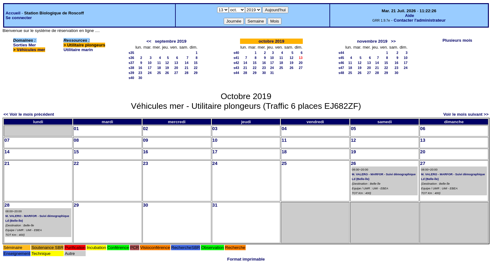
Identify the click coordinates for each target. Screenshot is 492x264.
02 (145, 128)
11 (159, 63)
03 (214, 128)
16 (140, 68)
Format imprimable (246, 259)
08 (76, 140)
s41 (236, 58)
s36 (131, 58)
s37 (131, 63)
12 (167, 63)
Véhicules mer (31, 49)
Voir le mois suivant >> (466, 114)
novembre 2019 (372, 41)
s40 (131, 78)
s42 (236, 63)
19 (167, 68)
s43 (236, 68)
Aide (409, 15)
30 (140, 78)
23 (140, 73)
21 (186, 68)
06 (422, 128)
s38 (131, 68)
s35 (131, 53)
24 (150, 73)
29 (196, 73)
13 (176, 63)
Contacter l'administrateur (420, 20)
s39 (131, 73)
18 (159, 68)
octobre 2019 (271, 41)
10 (150, 63)
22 (196, 68)
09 (145, 140)
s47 (341, 68)
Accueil (13, 13)
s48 (341, 73)
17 (150, 68)
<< (149, 41)
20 (176, 68)
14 (186, 63)
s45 (341, 58)
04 (283, 128)
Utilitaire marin (78, 49)
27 (176, 73)
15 (196, 63)
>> (393, 41)
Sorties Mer (24, 45)
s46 (341, 63)
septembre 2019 (170, 41)
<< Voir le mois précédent (28, 114)
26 (167, 73)
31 (272, 73)
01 (76, 128)
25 (159, 73)
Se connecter (19, 17)
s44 (236, 73)
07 (6, 140)
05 (353, 128)
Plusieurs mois (457, 40)
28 (186, 73)
